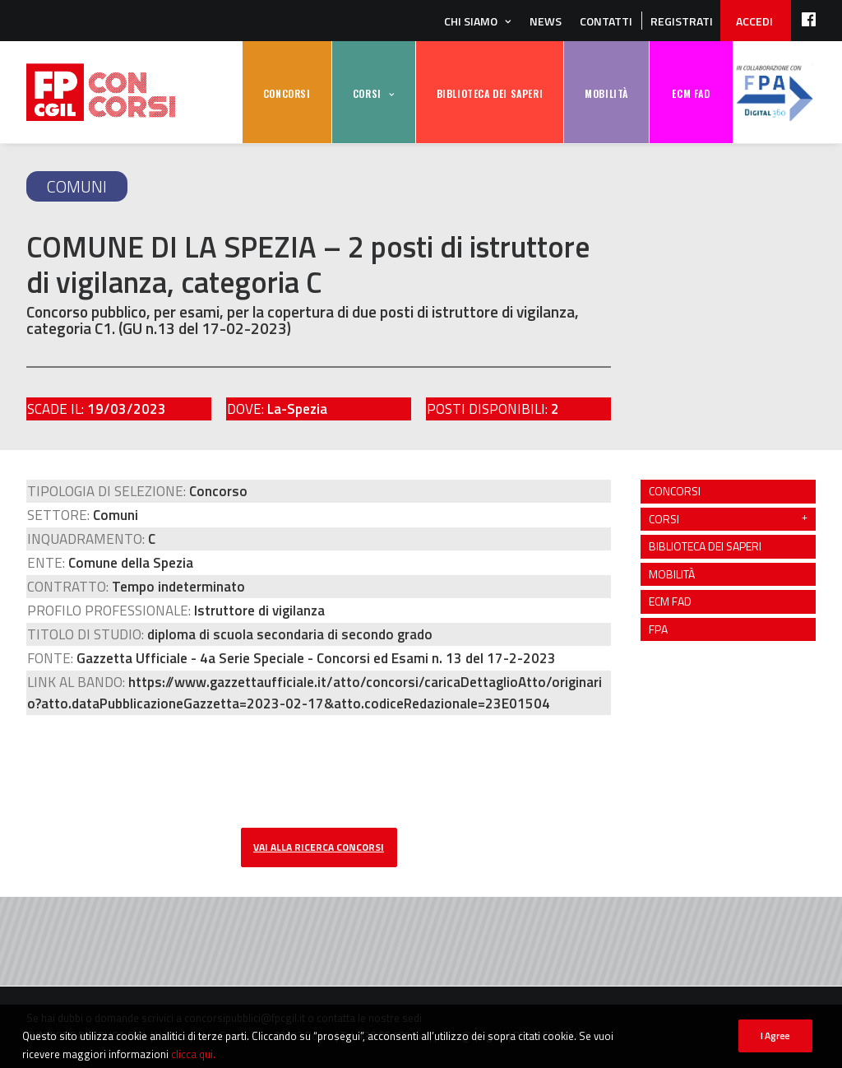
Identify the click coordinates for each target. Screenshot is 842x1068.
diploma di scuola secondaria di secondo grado (290, 634)
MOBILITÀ (606, 93)
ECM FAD (691, 93)
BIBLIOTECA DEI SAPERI (490, 93)
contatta (336, 1018)
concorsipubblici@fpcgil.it (244, 1018)
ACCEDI (754, 21)
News (546, 21)
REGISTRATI (681, 21)
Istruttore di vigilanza (259, 610)
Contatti (606, 21)
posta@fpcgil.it (470, 1036)
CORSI (367, 93)
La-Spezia (297, 409)
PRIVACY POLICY (551, 1036)
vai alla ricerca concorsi (318, 847)
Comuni (77, 186)
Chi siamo (470, 21)
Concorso (218, 491)
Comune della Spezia (130, 562)
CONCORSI (287, 93)
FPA (774, 92)
